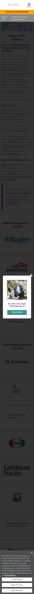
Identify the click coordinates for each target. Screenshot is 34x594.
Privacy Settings (17, 580)
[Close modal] (31, 275)
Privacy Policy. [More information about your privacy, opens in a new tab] (10, 576)
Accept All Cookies (17, 591)
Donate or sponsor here (17, 12)
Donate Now (17, 312)
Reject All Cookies (17, 586)
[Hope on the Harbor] (13, 5)
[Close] (32, 554)
